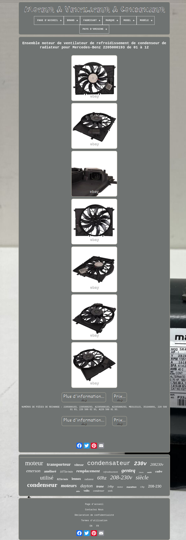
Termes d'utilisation (94, 520)
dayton (86, 485)
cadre (158, 471)
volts (86, 490)
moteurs (69, 485)
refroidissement (110, 471)
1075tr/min (66, 471)
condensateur (108, 463)
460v (78, 491)
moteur (34, 463)
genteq (128, 470)
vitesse (79, 465)
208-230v (121, 477)
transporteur (59, 464)
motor (120, 486)
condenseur (42, 484)
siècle (142, 477)
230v (140, 464)
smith (149, 472)
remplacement (88, 471)
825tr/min (62, 479)
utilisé (46, 478)
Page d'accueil (94, 504)
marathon (132, 487)
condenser (98, 490)
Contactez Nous (94, 509)
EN (91, 526)
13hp (142, 487)
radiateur (89, 479)
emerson (33, 471)
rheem (141, 472)
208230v (156, 464)
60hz (101, 478)
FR (97, 526)
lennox (76, 479)
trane (100, 486)
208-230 (154, 486)
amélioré (50, 471)
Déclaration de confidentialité (94, 515)
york (110, 490)
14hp (111, 486)
